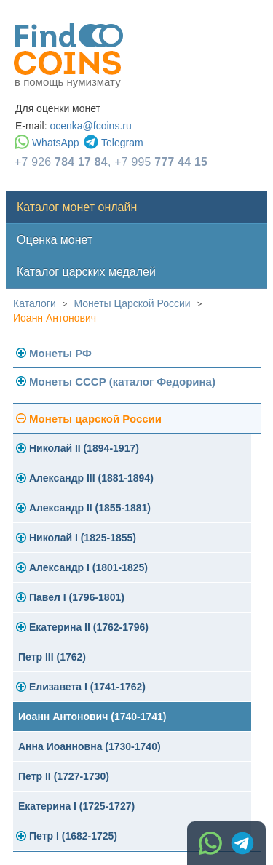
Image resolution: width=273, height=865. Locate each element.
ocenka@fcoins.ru (90, 126)
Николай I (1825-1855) (82, 537)
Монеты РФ (60, 353)
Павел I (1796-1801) (76, 597)
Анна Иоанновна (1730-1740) (89, 746)
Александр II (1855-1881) (90, 508)
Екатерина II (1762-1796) (89, 627)
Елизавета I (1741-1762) (87, 687)
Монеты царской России (95, 418)
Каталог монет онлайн (77, 207)
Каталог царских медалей (86, 272)
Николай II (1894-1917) (84, 448)
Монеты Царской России (132, 303)
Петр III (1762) (52, 657)
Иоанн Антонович (54, 318)
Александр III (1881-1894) (91, 478)
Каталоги (34, 303)
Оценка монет (54, 240)
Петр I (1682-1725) (73, 836)
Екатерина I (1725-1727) (76, 806)
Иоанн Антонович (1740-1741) (92, 716)
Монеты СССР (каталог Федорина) (122, 381)
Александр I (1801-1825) (88, 567)
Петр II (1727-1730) (63, 776)
